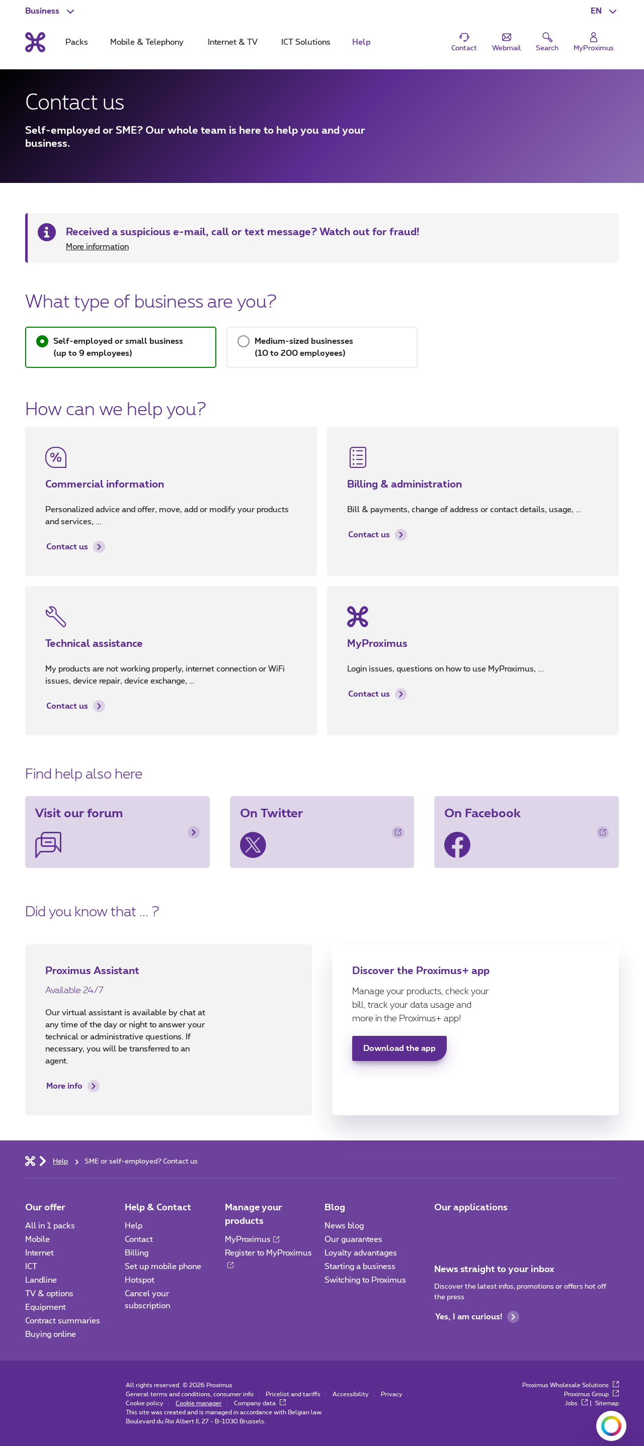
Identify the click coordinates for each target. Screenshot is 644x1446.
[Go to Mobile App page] (443, 1229)
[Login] (594, 42)
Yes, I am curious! (477, 1317)
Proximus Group (591, 1394)
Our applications (471, 1207)
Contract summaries (62, 1321)
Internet (39, 1253)
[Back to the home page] (35, 42)
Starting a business (360, 1267)
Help (133, 1226)
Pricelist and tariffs (293, 1394)
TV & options (49, 1294)
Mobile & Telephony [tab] (147, 42)
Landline (41, 1280)
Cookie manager (199, 1403)
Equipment (45, 1307)
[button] (605, 11)
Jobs (576, 1403)
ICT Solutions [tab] (306, 42)
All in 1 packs (50, 1226)
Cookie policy (145, 1403)
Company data (260, 1403)
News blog (344, 1226)
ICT (31, 1267)
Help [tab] (361, 42)
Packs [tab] (76, 42)
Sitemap (607, 1403)
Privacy (392, 1394)
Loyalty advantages (361, 1253)
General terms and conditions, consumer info (190, 1394)
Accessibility (351, 1394)
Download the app (399, 1048)
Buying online (50, 1334)
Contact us (75, 547)
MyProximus (252, 1239)
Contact (139, 1239)
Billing (136, 1253)
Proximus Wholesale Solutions (570, 1385)
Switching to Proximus (365, 1280)
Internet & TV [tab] (233, 42)
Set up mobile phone (163, 1267)
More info (73, 1086)
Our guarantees (353, 1239)
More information (97, 247)
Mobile (37, 1239)
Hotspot (139, 1280)
